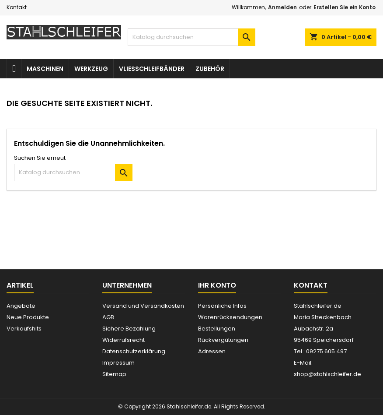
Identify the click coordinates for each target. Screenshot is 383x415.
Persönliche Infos (222, 306)
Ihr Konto (217, 285)
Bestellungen (216, 328)
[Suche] (191, 37)
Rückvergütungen (223, 340)
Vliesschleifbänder (152, 68)
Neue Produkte (28, 317)
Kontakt (17, 7)
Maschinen (45, 68)
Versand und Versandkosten (143, 306)
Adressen (212, 351)
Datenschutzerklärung (133, 351)
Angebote (21, 306)
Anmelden (282, 7)
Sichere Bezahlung (129, 328)
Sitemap (114, 374)
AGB (108, 317)
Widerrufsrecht (123, 340)
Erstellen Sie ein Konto (344, 7)
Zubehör (209, 68)
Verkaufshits (24, 328)
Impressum (118, 363)
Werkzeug (91, 68)
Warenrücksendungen (230, 317)
